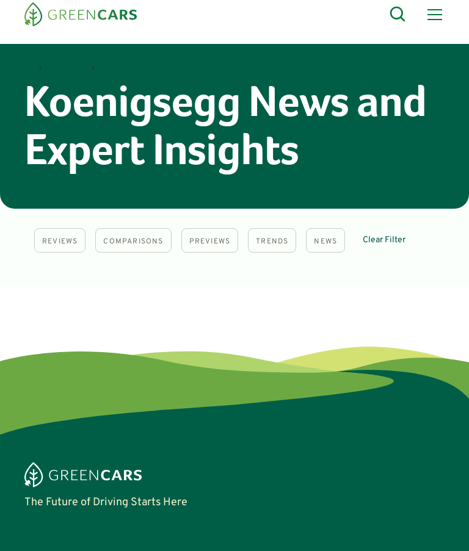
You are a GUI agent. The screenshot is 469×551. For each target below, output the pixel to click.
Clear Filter (384, 240)
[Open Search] (398, 14)
